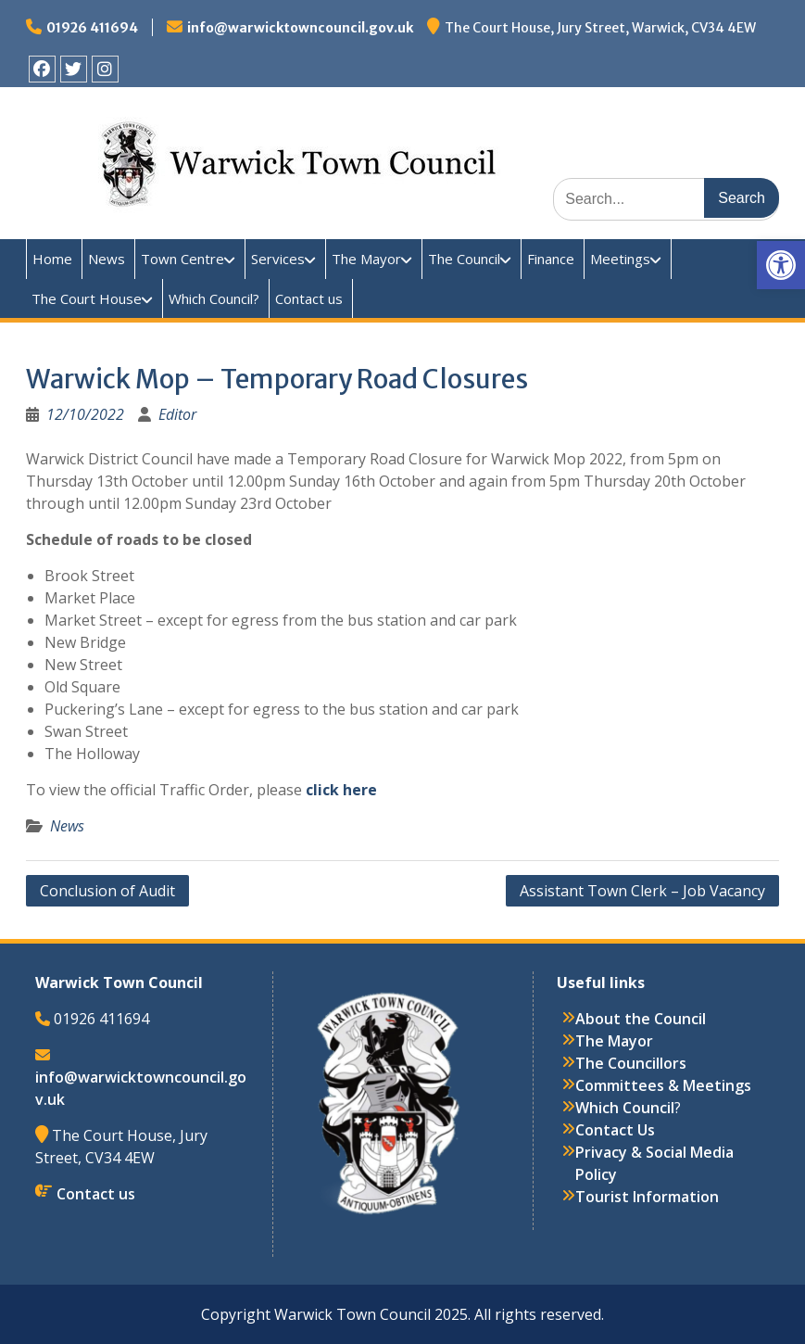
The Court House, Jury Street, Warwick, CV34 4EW (600, 27)
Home (52, 258)
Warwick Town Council (359, 135)
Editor (177, 414)
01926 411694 (92, 27)
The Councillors (630, 1063)
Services (278, 258)
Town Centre (182, 258)
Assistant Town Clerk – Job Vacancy (642, 891)
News (106, 258)
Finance (550, 258)
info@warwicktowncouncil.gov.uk (300, 27)
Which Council (624, 1107)
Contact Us (615, 1130)
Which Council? (214, 298)
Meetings (620, 258)
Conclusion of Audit (107, 891)
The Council (464, 258)
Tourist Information (647, 1196)
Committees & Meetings (663, 1085)
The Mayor (366, 258)
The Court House (86, 298)
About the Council (640, 1018)
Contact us (309, 298)
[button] (781, 265)
